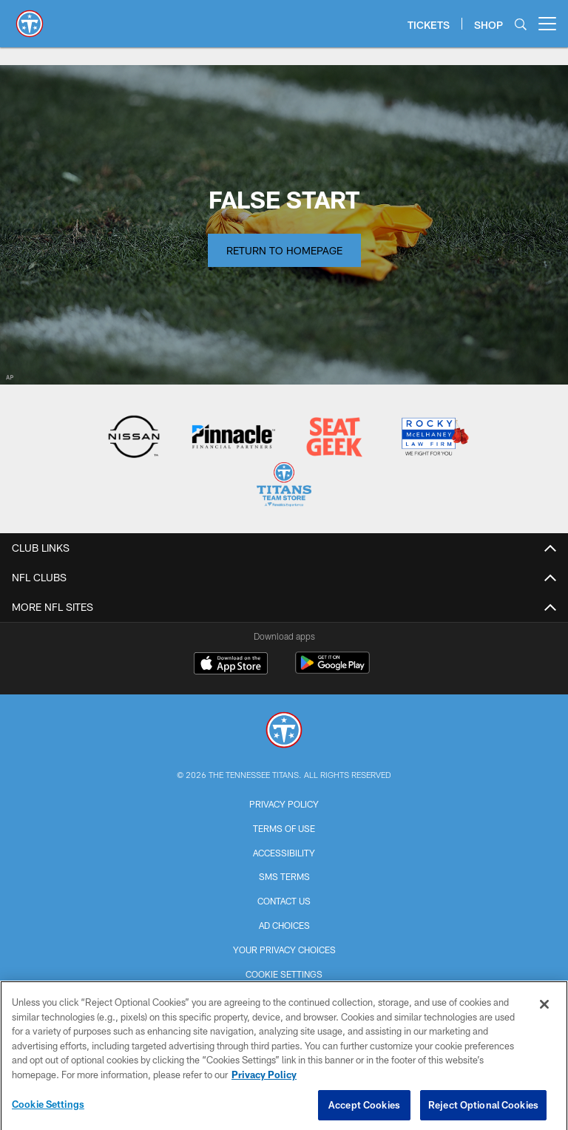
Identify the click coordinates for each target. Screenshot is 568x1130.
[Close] (544, 1009)
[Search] (521, 24)
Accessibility (284, 853)
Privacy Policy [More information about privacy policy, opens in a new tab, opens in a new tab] (264, 1080)
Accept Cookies (364, 1109)
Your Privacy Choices (284, 949)
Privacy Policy (284, 804)
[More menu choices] (547, 23)
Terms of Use (284, 828)
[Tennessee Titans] (284, 731)
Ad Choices (284, 925)
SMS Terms (284, 876)
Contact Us (284, 901)
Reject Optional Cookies (483, 1109)
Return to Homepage (284, 250)
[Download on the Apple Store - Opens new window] (231, 664)
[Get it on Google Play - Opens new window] (332, 670)
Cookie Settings (284, 974)
